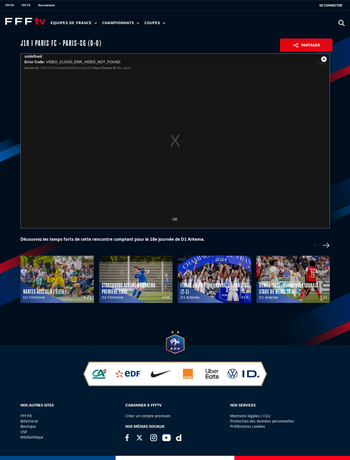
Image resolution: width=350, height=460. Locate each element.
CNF (23, 432)
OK (174, 219)
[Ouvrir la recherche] (341, 23)
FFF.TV (26, 5)
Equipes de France (74, 23)
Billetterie (29, 421)
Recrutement (46, 5)
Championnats (120, 23)
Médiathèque (31, 437)
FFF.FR (9, 5)
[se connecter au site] (330, 5)
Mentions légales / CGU (250, 416)
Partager (310, 45)
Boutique (28, 426)
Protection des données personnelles (262, 421)
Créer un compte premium (147, 416)
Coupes (154, 23)
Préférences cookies (247, 426)
